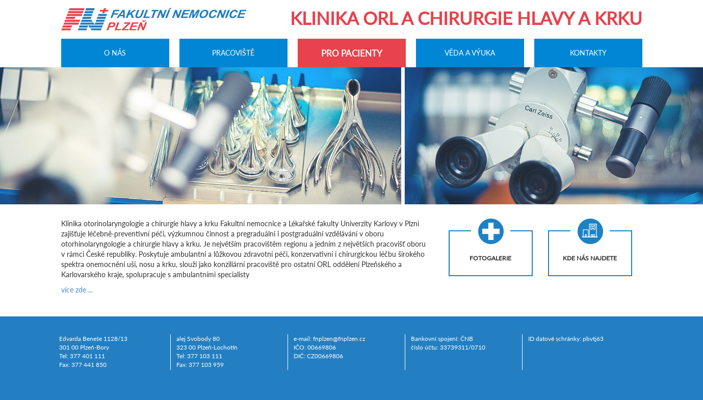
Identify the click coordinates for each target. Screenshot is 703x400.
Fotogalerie (490, 258)
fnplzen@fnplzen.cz (339, 338)
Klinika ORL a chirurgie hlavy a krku (466, 18)
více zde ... (77, 289)
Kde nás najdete (590, 258)
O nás (115, 52)
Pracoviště (233, 52)
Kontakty (588, 52)
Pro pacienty (351, 53)
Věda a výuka (470, 52)
